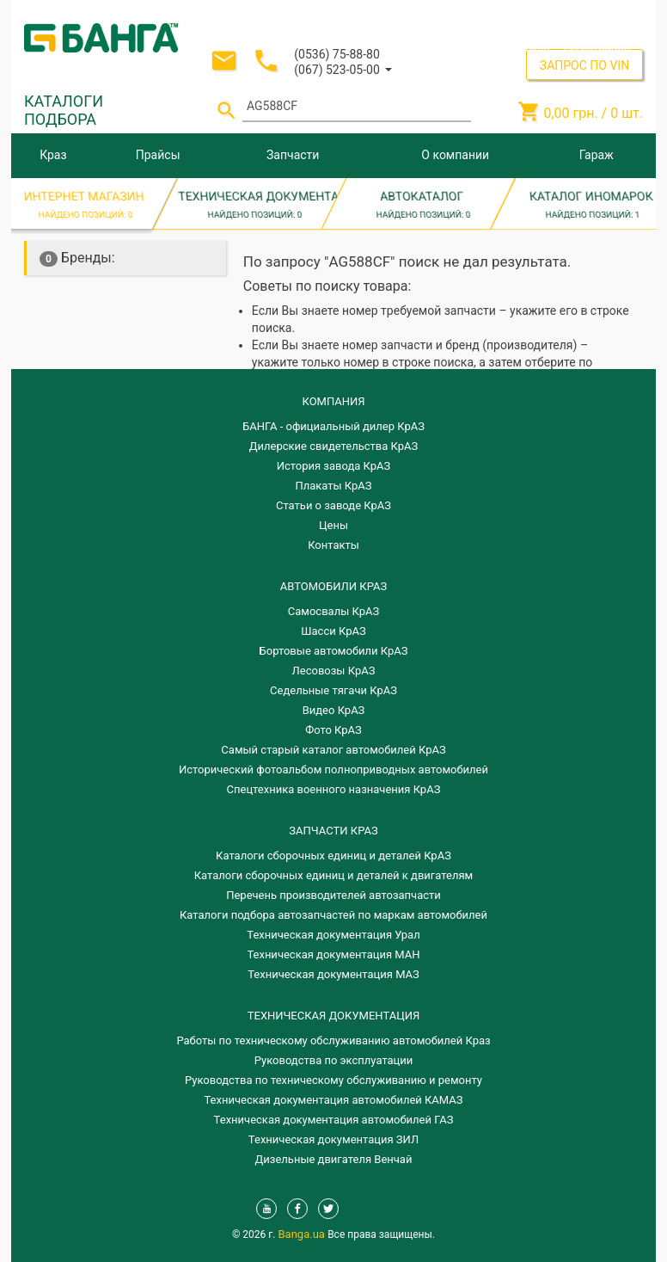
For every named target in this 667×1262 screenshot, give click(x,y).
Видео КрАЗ (334, 710)
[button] (343, 68)
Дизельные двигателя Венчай (334, 1159)
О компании (455, 155)
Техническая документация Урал (333, 934)
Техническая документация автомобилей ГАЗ (334, 1119)
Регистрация (596, 46)
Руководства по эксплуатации (333, 1060)
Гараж (596, 155)
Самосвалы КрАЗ (333, 611)
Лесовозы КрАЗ (334, 670)
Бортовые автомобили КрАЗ (334, 650)
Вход (537, 46)
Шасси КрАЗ (333, 631)
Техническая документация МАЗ (333, 974)
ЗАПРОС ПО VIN (584, 65)
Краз (53, 155)
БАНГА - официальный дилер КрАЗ (333, 426)
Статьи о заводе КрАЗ (333, 505)
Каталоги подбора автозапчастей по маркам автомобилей (333, 914)
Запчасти (292, 155)
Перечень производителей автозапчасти (333, 895)
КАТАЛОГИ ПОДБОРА (63, 110)
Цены (333, 525)
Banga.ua (303, 1234)
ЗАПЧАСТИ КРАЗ (333, 830)
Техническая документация (333, 1015)
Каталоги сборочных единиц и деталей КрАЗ (333, 855)
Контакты (333, 545)
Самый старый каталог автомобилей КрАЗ (333, 749)
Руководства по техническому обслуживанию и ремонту (333, 1080)
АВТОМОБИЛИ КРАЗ (333, 586)
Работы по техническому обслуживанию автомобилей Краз (333, 1040)
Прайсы (158, 155)
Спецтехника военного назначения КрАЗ (334, 789)
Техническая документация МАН (333, 954)
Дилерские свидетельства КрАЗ (334, 446)
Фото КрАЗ (333, 729)
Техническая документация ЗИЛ (333, 1139)
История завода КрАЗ (334, 465)
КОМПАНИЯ (333, 401)
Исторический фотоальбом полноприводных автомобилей (333, 769)
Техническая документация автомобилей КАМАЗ (333, 1099)
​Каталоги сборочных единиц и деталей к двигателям (333, 875)
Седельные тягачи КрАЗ (333, 690)
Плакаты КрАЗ (333, 485)
